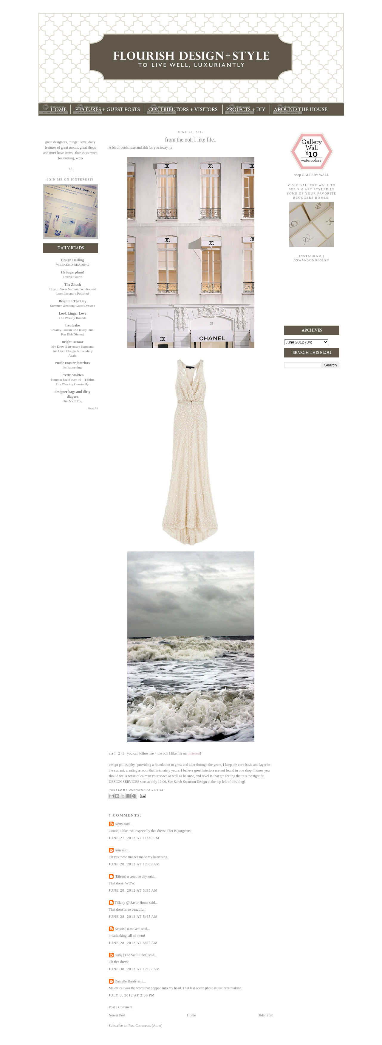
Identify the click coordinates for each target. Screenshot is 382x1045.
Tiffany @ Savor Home (132, 903)
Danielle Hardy (126, 981)
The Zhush (72, 284)
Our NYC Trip (72, 401)
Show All (93, 408)
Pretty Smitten (72, 375)
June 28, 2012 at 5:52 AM (133, 943)
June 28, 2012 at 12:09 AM (134, 864)
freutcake (72, 325)
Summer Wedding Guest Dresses (72, 305)
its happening (73, 367)
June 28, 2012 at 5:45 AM (133, 917)
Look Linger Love (72, 313)
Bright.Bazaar (72, 342)
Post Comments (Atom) (146, 1026)
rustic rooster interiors (72, 363)
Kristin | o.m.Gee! (127, 929)
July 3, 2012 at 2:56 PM (132, 995)
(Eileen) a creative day (131, 876)
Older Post (265, 1015)
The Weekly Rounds (72, 318)
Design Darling (72, 260)
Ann (118, 850)
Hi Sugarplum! (72, 272)
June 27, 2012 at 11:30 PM (134, 838)
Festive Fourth (72, 277)
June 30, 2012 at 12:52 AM (134, 969)
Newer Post (117, 1015)
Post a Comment (120, 1007)
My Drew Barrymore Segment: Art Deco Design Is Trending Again (72, 351)
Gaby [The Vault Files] (131, 955)
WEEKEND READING (72, 264)
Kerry (119, 824)
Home (191, 1015)
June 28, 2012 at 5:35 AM (133, 890)
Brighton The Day (72, 301)
